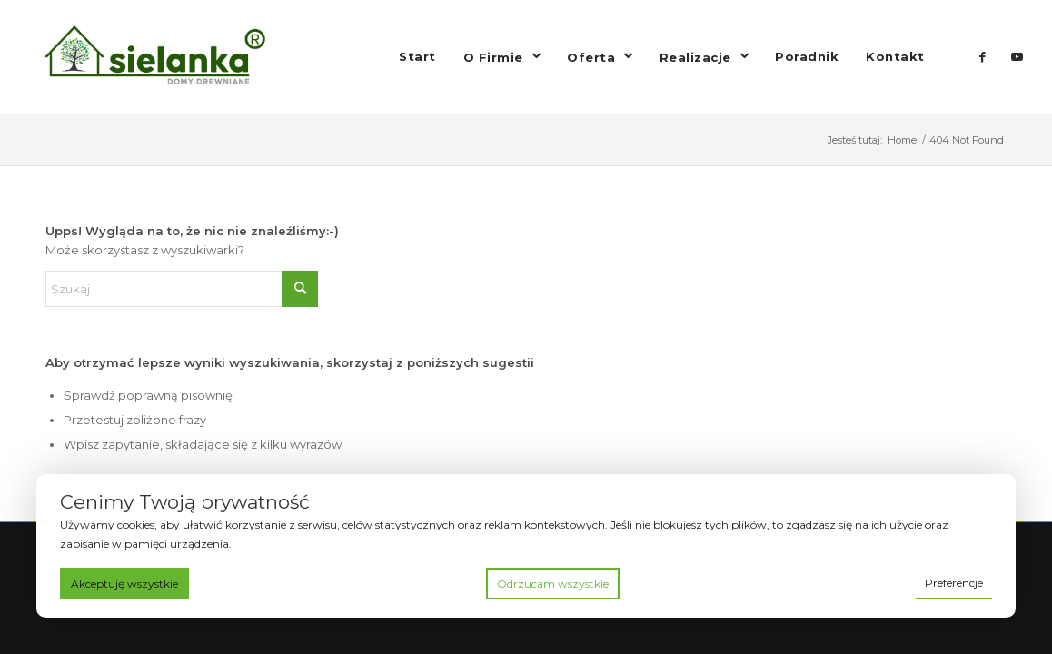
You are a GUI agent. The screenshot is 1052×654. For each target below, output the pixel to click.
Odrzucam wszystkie (553, 583)
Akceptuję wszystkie (124, 583)
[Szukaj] (181, 289)
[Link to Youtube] (1017, 56)
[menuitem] (417, 57)
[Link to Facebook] (983, 56)
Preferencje (954, 583)
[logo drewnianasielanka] (168, 57)
